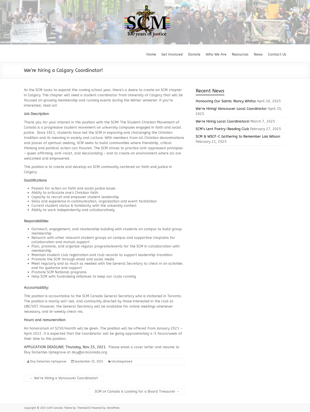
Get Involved (172, 54)
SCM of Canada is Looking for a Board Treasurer (137, 391)
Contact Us (277, 54)
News (258, 54)
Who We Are (216, 54)
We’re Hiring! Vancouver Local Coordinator (231, 109)
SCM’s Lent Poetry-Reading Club (222, 129)
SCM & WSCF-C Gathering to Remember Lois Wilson (238, 136)
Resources (240, 54)
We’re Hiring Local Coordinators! (223, 121)
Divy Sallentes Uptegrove (48, 361)
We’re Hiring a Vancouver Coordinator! (63, 378)
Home (151, 54)
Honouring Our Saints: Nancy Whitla (226, 101)
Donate (194, 54)
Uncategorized (122, 361)
